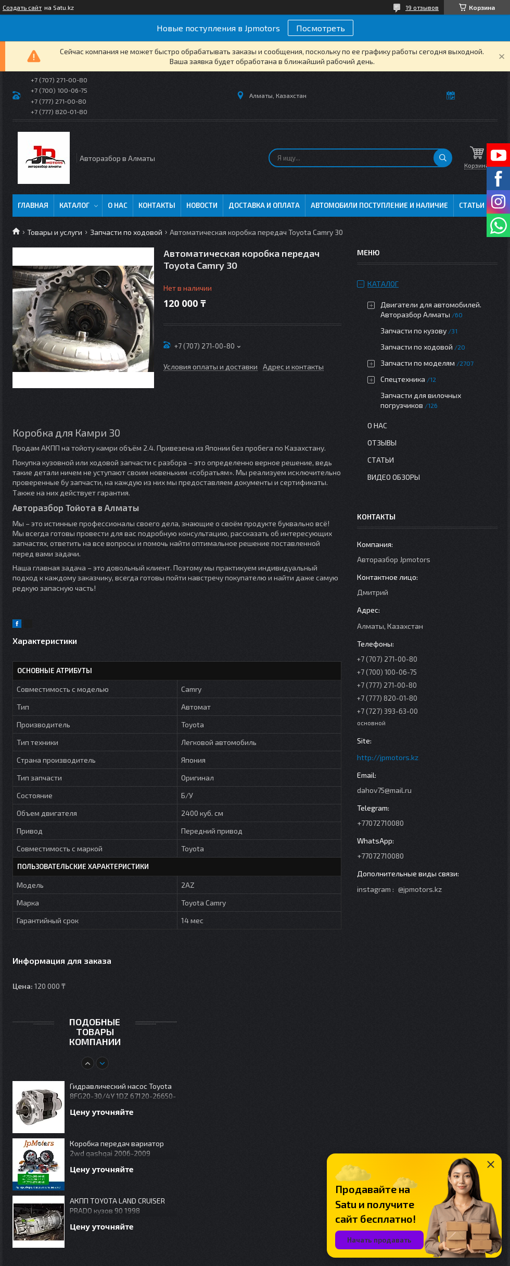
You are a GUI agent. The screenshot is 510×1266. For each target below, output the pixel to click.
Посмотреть (320, 28)
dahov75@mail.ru (384, 790)
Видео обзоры (393, 477)
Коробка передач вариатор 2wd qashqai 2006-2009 (117, 1148)
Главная (33, 205)
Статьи (471, 205)
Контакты (156, 205)
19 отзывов (422, 7)
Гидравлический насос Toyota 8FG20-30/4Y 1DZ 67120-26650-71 (123, 1092)
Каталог (74, 205)
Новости (202, 205)
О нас (118, 205)
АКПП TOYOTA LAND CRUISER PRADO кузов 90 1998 (117, 1205)
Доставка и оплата (264, 205)
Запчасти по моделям (417, 362)
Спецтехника (402, 379)
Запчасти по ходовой (126, 232)
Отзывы (382, 442)
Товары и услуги (54, 232)
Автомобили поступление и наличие (379, 205)
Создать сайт (22, 7)
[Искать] (443, 157)
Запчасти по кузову (413, 330)
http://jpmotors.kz (387, 757)
